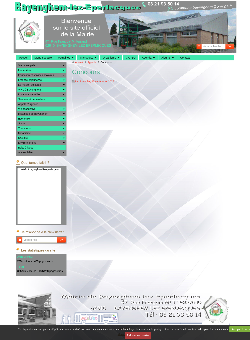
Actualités (64, 57)
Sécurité (23, 137)
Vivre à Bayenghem (29, 89)
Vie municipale (26, 65)
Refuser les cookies (138, 335)
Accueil (23, 57)
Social (21, 123)
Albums (166, 57)
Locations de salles (29, 94)
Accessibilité (25, 152)
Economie (24, 118)
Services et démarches (31, 99)
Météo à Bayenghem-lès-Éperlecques (40, 169)
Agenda (147, 57)
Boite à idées (25, 147)
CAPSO (131, 57)
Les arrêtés (24, 70)
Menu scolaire (43, 57)
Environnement (27, 142)
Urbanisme (109, 57)
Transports (86, 57)
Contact (185, 57)
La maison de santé (29, 84)
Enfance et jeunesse (30, 79)
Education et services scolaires (36, 75)
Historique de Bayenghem (33, 113)
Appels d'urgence (28, 104)
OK (229, 46)
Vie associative (26, 108)
